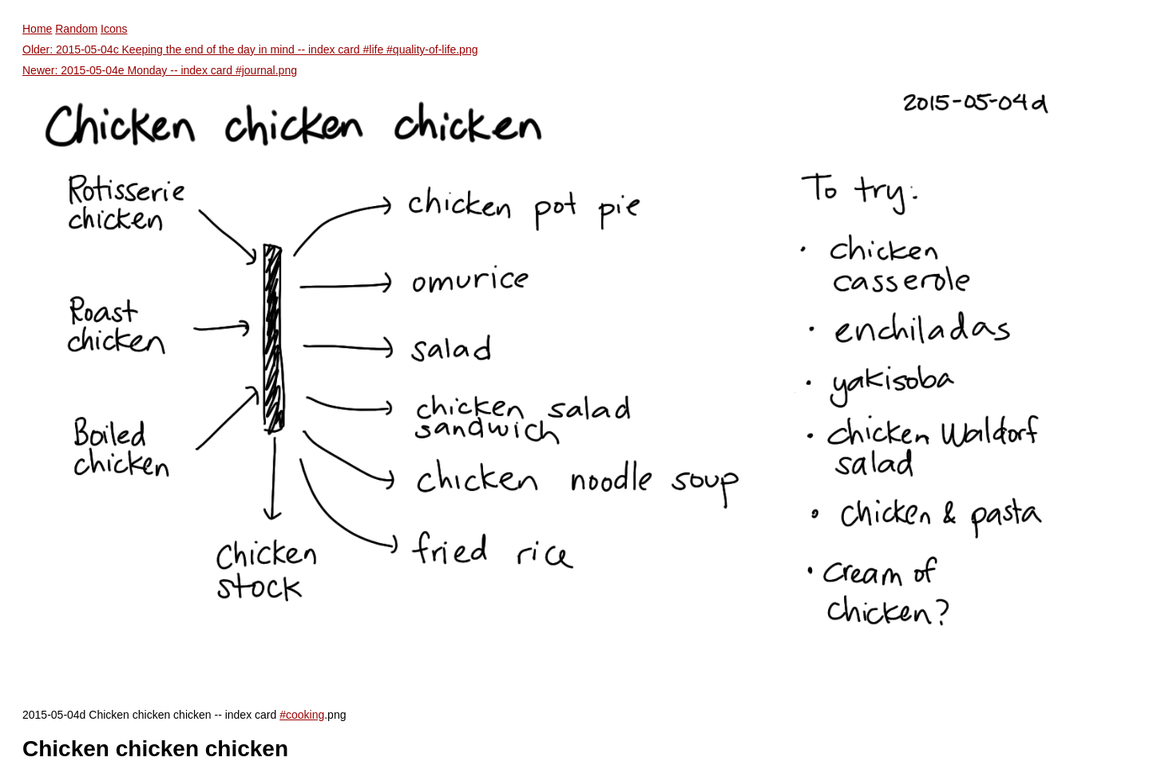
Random (76, 28)
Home (37, 28)
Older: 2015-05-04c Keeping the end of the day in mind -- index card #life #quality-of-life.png (249, 49)
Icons (114, 28)
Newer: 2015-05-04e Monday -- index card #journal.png (159, 70)
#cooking (301, 714)
